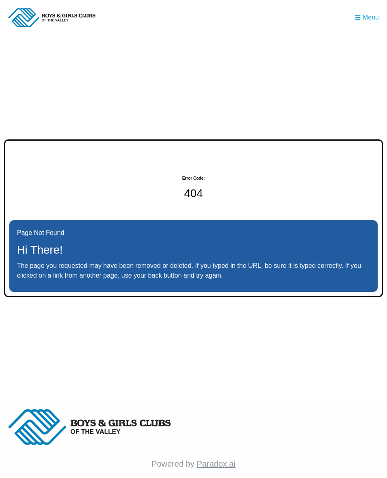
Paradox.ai (216, 463)
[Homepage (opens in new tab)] (51, 17)
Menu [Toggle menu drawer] (367, 17)
